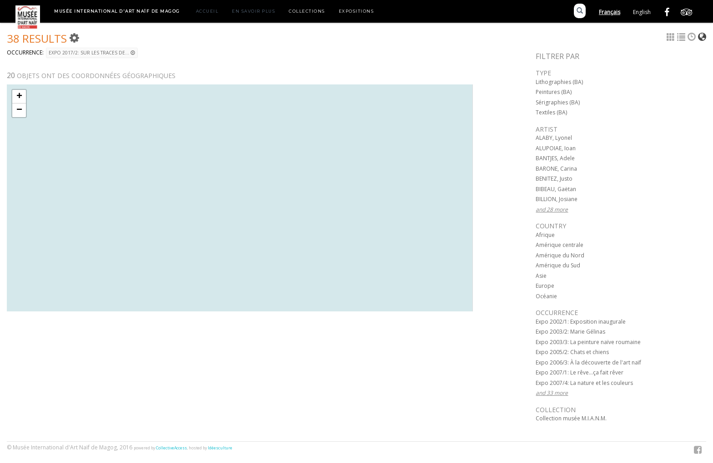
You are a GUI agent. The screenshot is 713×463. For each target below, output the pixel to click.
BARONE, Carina (556, 168)
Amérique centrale (559, 245)
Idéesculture (220, 448)
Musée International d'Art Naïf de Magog (117, 11)
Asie (541, 276)
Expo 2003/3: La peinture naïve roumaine (588, 342)
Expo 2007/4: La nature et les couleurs (584, 383)
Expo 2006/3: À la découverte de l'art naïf (588, 362)
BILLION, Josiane (556, 199)
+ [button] (19, 96)
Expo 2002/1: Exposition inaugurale (581, 321)
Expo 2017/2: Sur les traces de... (92, 52)
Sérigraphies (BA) (558, 102)
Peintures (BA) (554, 92)
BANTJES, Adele (555, 158)
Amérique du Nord (560, 255)
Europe (545, 286)
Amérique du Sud (558, 265)
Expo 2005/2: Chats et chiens (572, 352)
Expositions (356, 11)
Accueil (207, 11)
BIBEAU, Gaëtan (556, 189)
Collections (307, 11)
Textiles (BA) (551, 112)
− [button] (19, 110)
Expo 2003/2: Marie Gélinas (570, 331)
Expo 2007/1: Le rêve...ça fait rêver (579, 372)
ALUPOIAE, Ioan (556, 148)
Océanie (546, 296)
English (642, 12)
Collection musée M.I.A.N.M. (571, 418)
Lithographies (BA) (559, 82)
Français (609, 12)
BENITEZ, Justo (554, 178)
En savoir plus (253, 11)
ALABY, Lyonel (554, 138)
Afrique (545, 235)
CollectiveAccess (171, 448)
